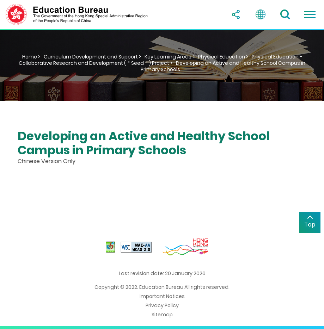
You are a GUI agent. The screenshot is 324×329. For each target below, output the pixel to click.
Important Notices (162, 296)
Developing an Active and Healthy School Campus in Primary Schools (223, 66)
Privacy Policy (162, 305)
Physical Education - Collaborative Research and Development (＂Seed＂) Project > (160, 60)
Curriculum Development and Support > (92, 56)
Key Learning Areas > (170, 56)
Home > (31, 56)
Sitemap (162, 314)
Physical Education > (223, 56)
